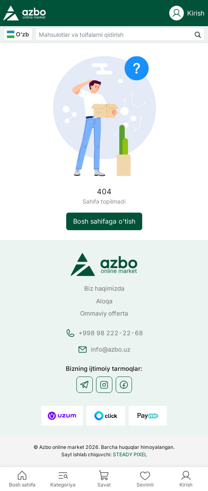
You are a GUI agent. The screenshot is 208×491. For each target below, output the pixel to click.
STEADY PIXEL (130, 454)
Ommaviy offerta (104, 313)
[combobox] (120, 34)
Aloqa (104, 301)
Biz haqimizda (104, 288)
